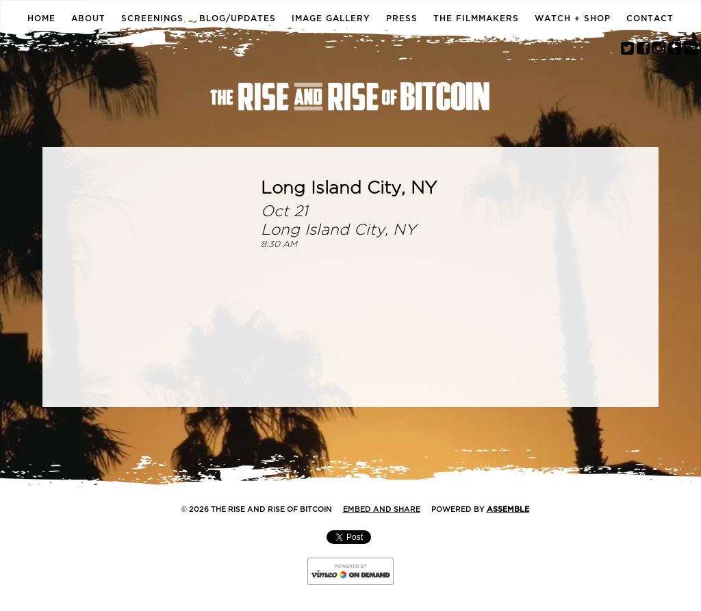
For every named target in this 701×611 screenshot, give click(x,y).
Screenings (152, 18)
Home (41, 18)
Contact (650, 18)
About (88, 18)
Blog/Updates (237, 18)
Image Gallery (331, 18)
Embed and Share (381, 509)
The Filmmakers (476, 18)
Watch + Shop (573, 18)
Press (402, 18)
